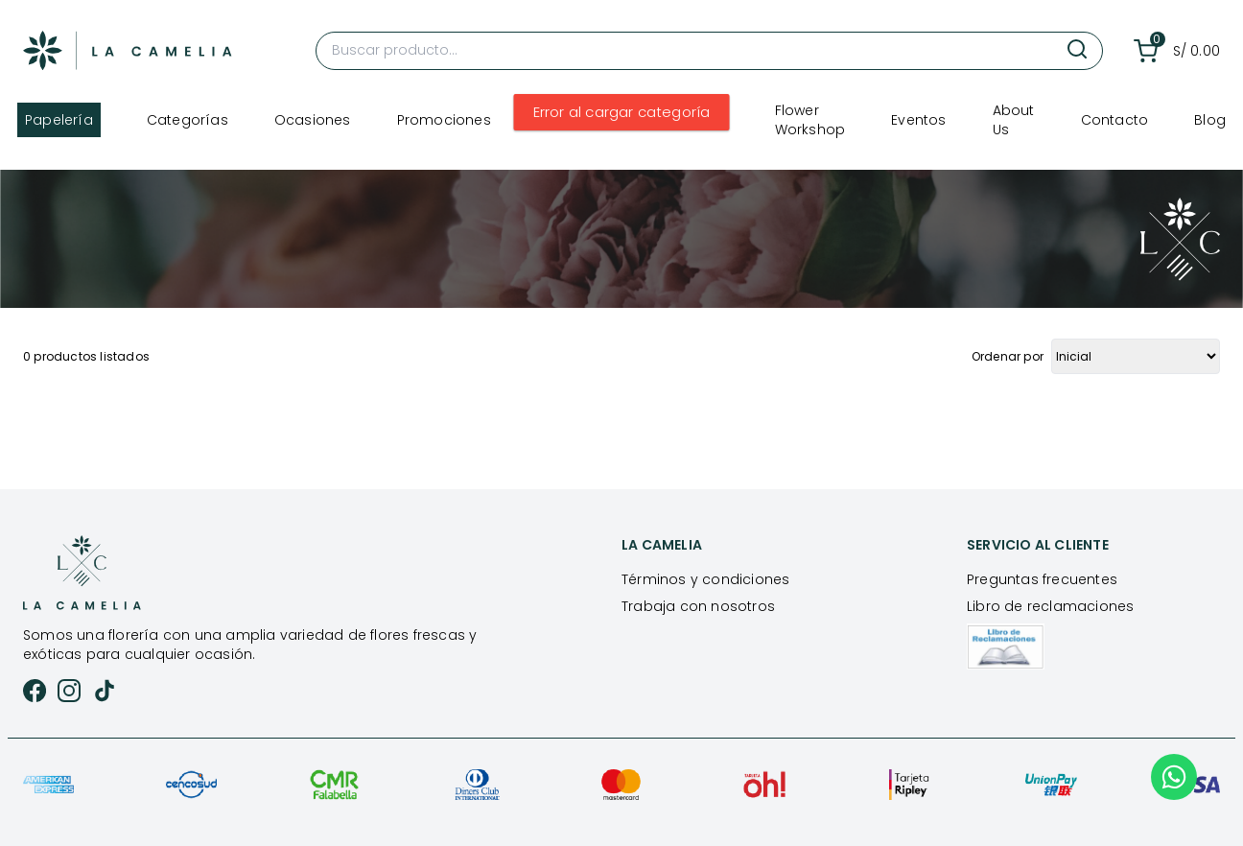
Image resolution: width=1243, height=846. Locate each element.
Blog (1210, 119)
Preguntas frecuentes (1042, 579)
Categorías (187, 119)
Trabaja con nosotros (698, 606)
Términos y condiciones (705, 579)
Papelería (59, 119)
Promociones (444, 119)
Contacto (1115, 119)
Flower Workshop (810, 120)
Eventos (918, 119)
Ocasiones (312, 119)
